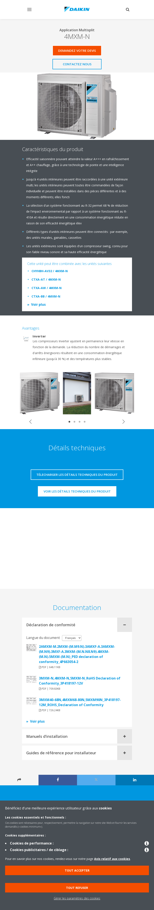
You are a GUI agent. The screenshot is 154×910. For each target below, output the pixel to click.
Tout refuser (77, 888)
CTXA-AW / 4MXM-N (47, 288)
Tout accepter (77, 870)
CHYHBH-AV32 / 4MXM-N (50, 271)
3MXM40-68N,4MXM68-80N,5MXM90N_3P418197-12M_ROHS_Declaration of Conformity (80, 702)
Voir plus (38, 304)
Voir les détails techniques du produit (77, 491)
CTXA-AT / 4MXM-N (46, 279)
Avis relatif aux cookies (112, 859)
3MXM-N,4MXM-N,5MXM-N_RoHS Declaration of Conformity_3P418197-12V (79, 681)
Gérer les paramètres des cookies (77, 898)
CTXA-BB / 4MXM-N (46, 296)
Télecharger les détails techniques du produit (77, 474)
